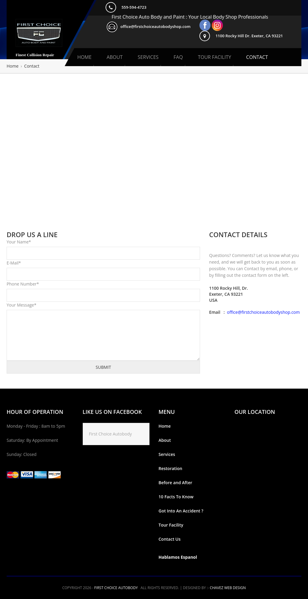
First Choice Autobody (110, 434)
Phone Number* (23, 284)
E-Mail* (14, 263)
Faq (178, 57)
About (114, 57)
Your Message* (21, 305)
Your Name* (19, 242)
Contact (257, 57)
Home (84, 57)
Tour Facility (214, 57)
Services (148, 57)
